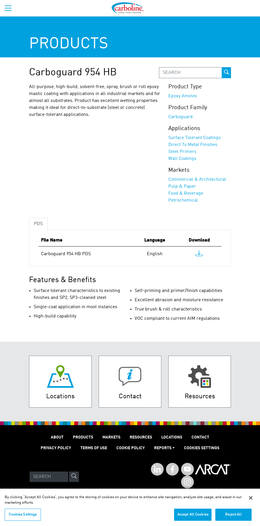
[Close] (250, 500)
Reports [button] (162, 448)
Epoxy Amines (182, 96)
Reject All (233, 517)
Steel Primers (182, 151)
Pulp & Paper (182, 186)
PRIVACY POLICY (56, 448)
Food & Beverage (185, 193)
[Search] (49, 477)
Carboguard (180, 117)
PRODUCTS (83, 437)
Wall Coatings (182, 158)
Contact (200, 437)
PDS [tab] (38, 224)
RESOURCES (141, 437)
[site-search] (74, 477)
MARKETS (111, 437)
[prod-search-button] (226, 72)
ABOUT (57, 437)
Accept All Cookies (192, 517)
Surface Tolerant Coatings (194, 138)
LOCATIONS (171, 437)
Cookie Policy (130, 448)
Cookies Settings (23, 517)
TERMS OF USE (93, 448)
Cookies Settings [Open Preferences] (201, 448)
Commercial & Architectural (197, 179)
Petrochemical (183, 200)
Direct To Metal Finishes (192, 145)
